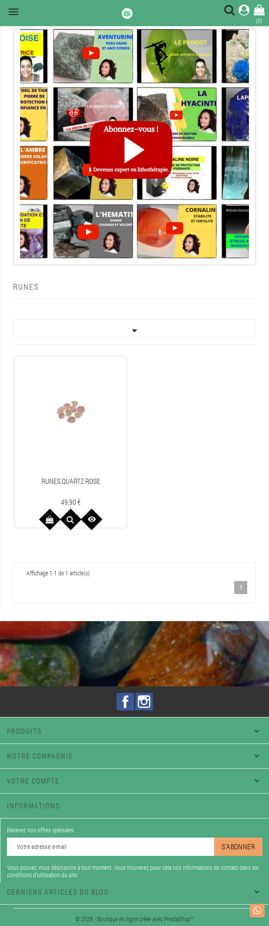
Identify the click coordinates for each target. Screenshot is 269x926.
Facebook (125, 701)
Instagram (144, 701)
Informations (33, 805)
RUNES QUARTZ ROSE (70, 481)
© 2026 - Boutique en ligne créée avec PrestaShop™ (134, 919)
